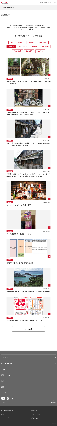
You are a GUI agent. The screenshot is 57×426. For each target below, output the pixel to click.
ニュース (4, 393)
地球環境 (34, 46)
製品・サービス (5, 375)
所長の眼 (31, 42)
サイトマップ (5, 418)
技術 (2, 381)
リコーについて (5, 357)
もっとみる (28, 329)
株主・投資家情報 (6, 363)
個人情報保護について (7, 410)
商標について (5, 414)
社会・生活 (17, 51)
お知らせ (40, 51)
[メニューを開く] (54, 7)
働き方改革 (29, 51)
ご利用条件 (34, 410)
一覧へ (3, 402)
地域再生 (11, 46)
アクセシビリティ (35, 414)
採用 (2, 387)
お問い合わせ (34, 418)
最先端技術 (45, 46)
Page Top (53, 402)
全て (12, 42)
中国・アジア (23, 46)
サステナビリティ (6, 369)
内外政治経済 (42, 42)
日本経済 (20, 42)
